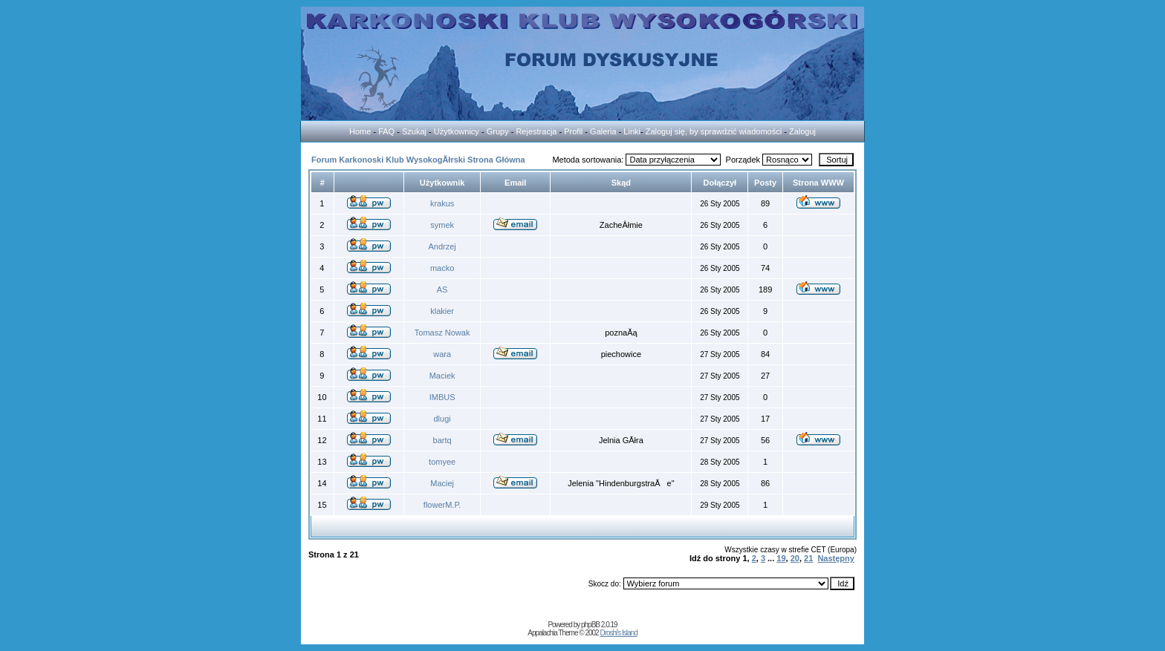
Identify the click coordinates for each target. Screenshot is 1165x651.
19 (780, 558)
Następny (835, 558)
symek (442, 224)
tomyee (442, 461)
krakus (442, 203)
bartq (442, 440)
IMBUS (442, 397)
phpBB (590, 625)
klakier (442, 311)
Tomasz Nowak (442, 332)
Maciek (442, 375)
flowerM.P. (442, 504)
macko (442, 268)
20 (795, 558)
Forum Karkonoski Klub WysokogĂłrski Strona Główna (418, 159)
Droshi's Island (618, 633)
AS (442, 289)
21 (808, 558)
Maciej (442, 483)
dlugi (442, 418)
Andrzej (441, 246)
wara (442, 354)
